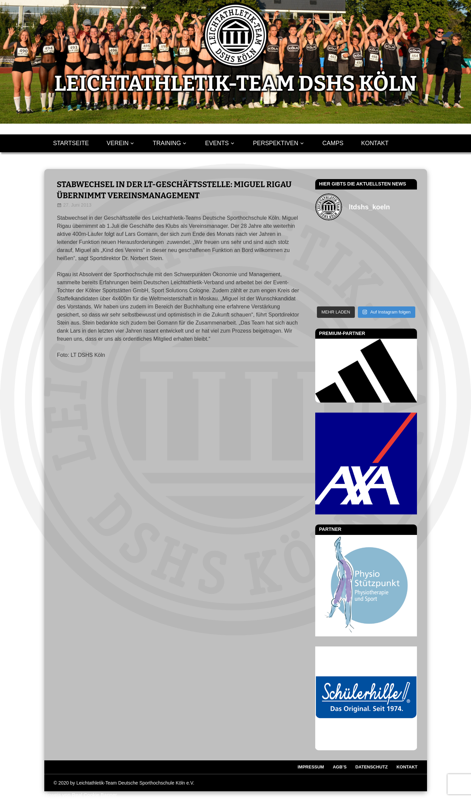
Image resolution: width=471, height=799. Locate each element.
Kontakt (375, 143)
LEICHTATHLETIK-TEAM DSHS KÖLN (235, 83)
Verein (118, 143)
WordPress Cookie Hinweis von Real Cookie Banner (58, 795)
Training (167, 143)
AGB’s (339, 766)
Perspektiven (275, 143)
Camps (332, 143)
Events (217, 143)
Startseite (71, 143)
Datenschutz (371, 766)
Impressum (310, 766)
